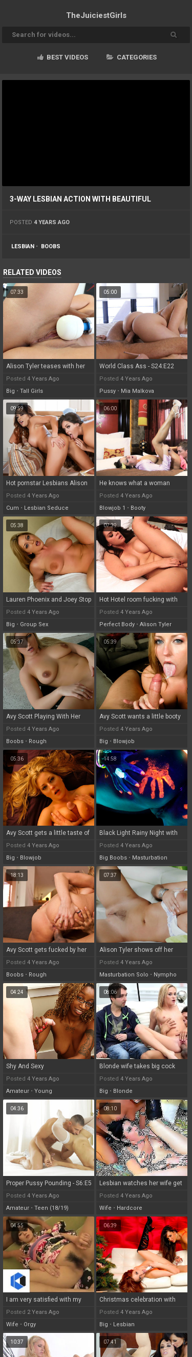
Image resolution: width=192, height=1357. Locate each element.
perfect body (117, 624)
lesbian (22, 246)
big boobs (113, 857)
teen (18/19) (51, 1208)
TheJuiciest (96, 15)
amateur (17, 1091)
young (43, 1091)
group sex (34, 624)
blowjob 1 (112, 508)
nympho (165, 974)
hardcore (129, 1208)
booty (138, 508)
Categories (131, 57)
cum (12, 508)
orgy (30, 1324)
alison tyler (156, 624)
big (10, 391)
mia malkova (137, 391)
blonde (123, 1091)
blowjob (124, 741)
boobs (50, 246)
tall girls (31, 391)
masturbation (149, 857)
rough (38, 741)
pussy (107, 391)
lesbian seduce (46, 508)
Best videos (62, 57)
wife (105, 1208)
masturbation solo (123, 974)
